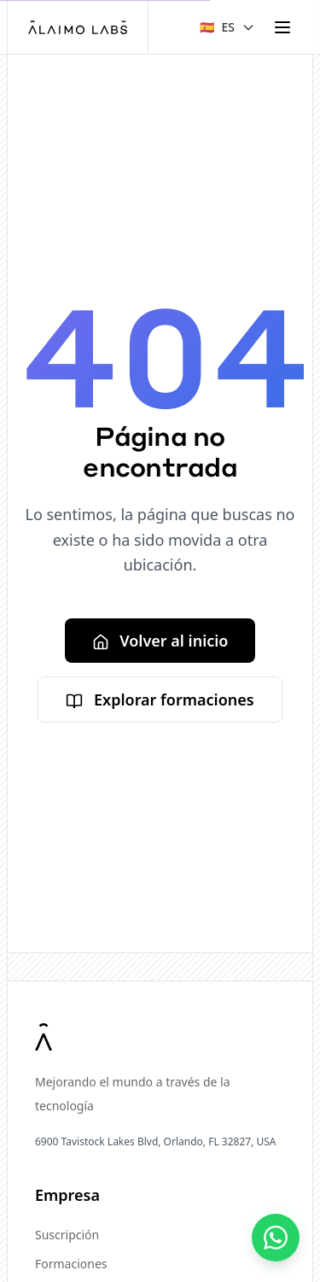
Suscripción (67, 1234)
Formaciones (71, 1264)
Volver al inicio (160, 640)
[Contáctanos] (276, 1238)
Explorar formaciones (159, 699)
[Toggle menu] (282, 27)
